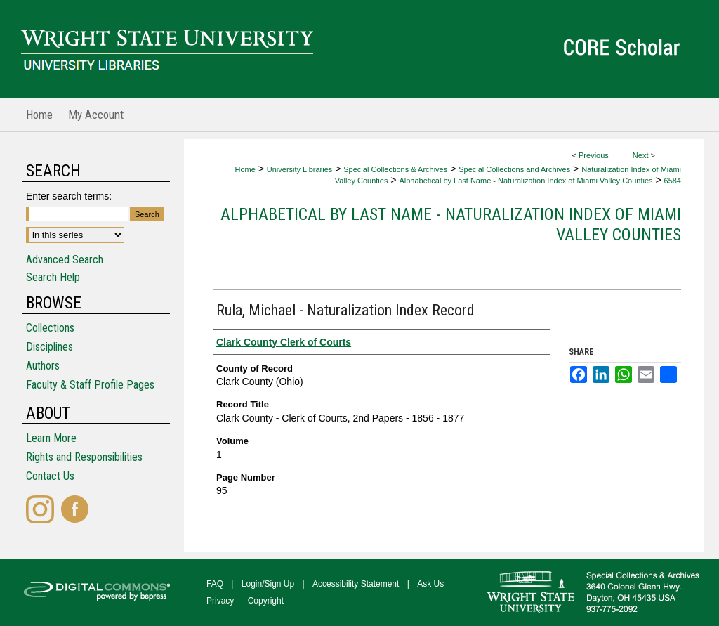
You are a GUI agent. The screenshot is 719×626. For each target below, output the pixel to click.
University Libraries (300, 169)
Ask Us (430, 584)
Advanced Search (64, 259)
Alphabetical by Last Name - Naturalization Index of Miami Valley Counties (525, 180)
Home (245, 169)
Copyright (266, 601)
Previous (594, 155)
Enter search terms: (69, 196)
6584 (672, 180)
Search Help (53, 277)
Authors (43, 365)
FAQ (214, 584)
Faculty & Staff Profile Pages (90, 384)
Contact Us (50, 476)
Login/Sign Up (268, 584)
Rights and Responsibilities (84, 457)
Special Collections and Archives (514, 169)
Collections (50, 327)
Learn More (51, 438)
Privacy (220, 601)
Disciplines (49, 346)
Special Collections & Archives (395, 169)
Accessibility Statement (355, 584)
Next (641, 155)
